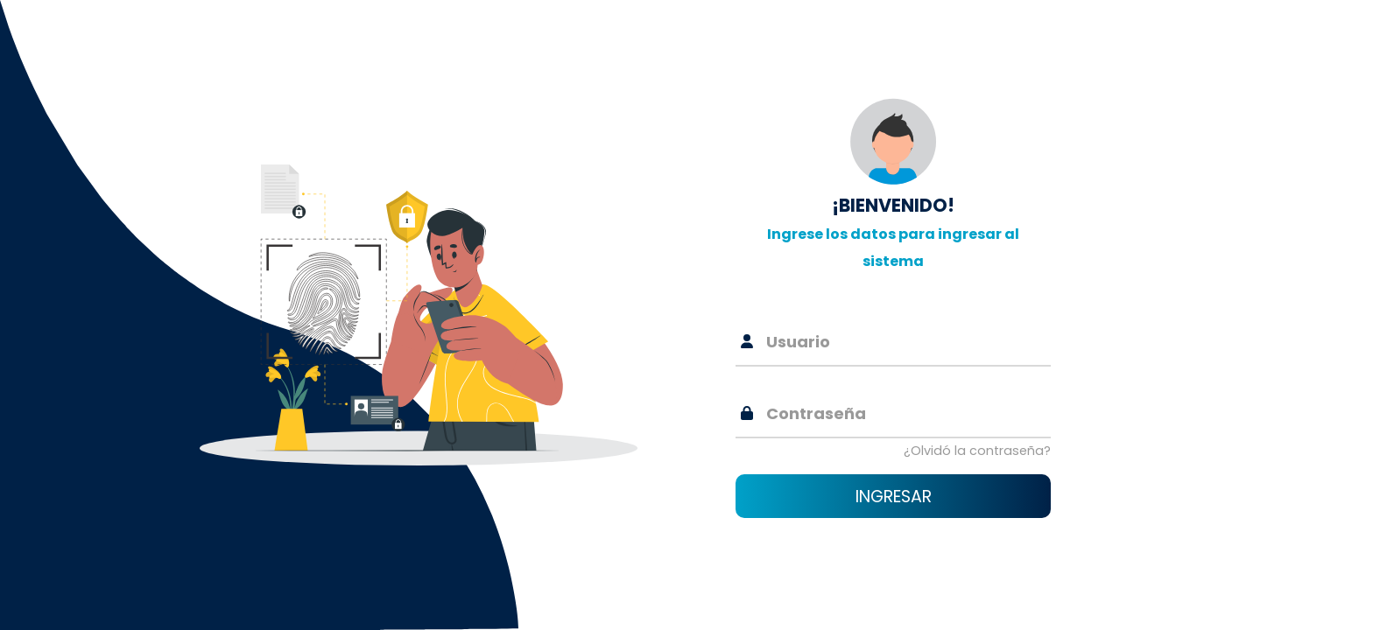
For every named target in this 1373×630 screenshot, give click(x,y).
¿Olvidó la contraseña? (977, 450)
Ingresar (893, 496)
